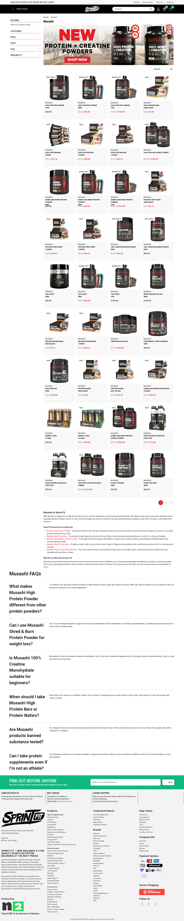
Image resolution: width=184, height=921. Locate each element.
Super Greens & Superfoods (57, 851)
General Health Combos (56, 863)
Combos (50, 835)
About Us (160, 2)
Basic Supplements (100, 893)
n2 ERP (112, 919)
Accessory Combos (54, 894)
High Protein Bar (60, 536)
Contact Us (143, 815)
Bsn (94, 868)
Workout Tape (52, 912)
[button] (19, 9)
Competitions (144, 817)
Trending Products (100, 825)
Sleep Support (52, 878)
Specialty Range (53, 881)
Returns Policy (144, 820)
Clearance (97, 820)
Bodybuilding (52, 902)
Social (141, 843)
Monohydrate (71, 550)
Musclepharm (6, 889)
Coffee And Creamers (55, 858)
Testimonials (143, 851)
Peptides (50, 876)
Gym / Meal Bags (53, 907)
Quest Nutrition (29, 886)
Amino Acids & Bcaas (55, 830)
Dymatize (96, 848)
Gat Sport (96, 881)
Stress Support (52, 883)
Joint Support (52, 871)
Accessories (52, 887)
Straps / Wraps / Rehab (55, 909)
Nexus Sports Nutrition (101, 846)
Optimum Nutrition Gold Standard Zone (61, 844)
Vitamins (50, 856)
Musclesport (98, 871)
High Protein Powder (62, 531)
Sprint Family (148, 2)
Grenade (96, 896)
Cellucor (96, 866)
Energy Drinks (52, 839)
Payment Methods (145, 827)
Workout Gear (52, 889)
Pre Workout (51, 822)
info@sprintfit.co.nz (65, 801)
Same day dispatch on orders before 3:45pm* (82, 2)
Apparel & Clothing (54, 897)
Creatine (50, 820)
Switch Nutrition (99, 853)
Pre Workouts (13, 879)
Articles (136, 2)
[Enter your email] (125, 782)
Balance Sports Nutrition (30, 884)
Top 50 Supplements (100, 815)
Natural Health (53, 848)
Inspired (96, 876)
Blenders (50, 899)
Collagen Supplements (55, 853)
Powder (74, 539)
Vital (94, 901)
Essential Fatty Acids (54, 861)
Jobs (141, 825)
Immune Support (53, 868)
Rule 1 (95, 851)
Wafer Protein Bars (61, 544)
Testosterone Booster (55, 837)
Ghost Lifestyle (17, 886)
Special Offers (98, 817)
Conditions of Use (146, 832)
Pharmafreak (16, 889)
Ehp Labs (96, 838)
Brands (46, 17)
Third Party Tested (53, 842)
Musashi (50, 531)
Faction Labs (98, 873)
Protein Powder (52, 817)
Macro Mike (97, 886)
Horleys (96, 883)
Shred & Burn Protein (62, 539)
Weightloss (51, 827)
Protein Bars (51, 825)
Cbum (95, 891)
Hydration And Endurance (56, 832)
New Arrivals (97, 822)
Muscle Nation (98, 863)
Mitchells (96, 861)
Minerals (50, 873)
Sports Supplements (55, 815)
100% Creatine (60, 550)
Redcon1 (96, 898)
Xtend (95, 888)
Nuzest (8, 886)
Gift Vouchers (52, 904)
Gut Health (51, 866)
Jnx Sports (97, 878)
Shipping (170, 2)
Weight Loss (24, 879)
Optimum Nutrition (14, 884)
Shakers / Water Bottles (56, 892)
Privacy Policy (144, 830)
